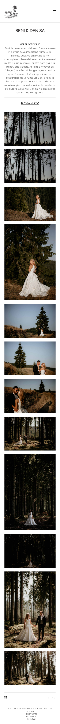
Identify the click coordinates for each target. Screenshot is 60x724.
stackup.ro (30, 711)
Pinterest (31, 719)
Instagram (31, 714)
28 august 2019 (30, 103)
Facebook (31, 716)
